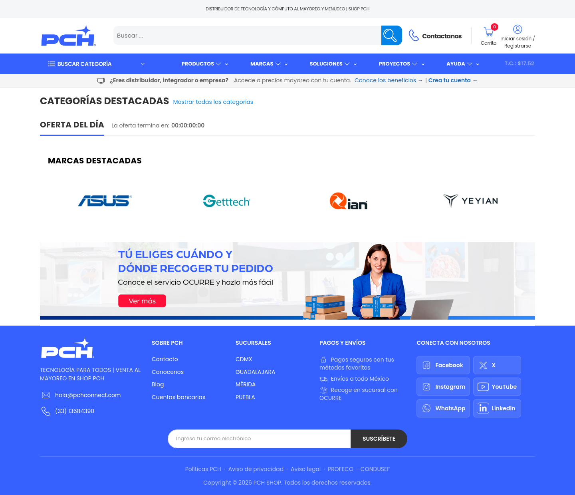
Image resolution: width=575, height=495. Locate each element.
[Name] (391, 35)
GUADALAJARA (255, 372)
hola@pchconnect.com (88, 395)
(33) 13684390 (74, 411)
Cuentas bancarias (178, 397)
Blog (158, 384)
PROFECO (340, 469)
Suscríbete (379, 439)
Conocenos (168, 372)
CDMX (244, 359)
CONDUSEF (375, 469)
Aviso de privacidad (256, 469)
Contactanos (442, 36)
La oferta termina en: (140, 125)
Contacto (165, 359)
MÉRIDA (246, 384)
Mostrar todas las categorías (213, 102)
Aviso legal (306, 469)
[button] (96, 64)
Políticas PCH (203, 469)
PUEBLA (245, 397)
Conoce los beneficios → (389, 80)
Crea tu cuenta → (453, 80)
